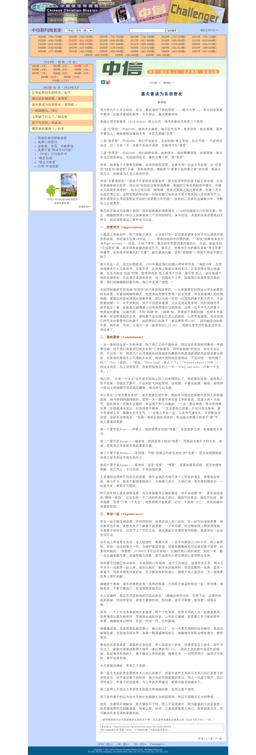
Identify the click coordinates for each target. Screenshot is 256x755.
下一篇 (218, 738)
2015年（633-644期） (205, 40)
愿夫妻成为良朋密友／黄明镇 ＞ (55, 104)
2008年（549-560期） (51, 47)
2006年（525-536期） (113, 47)
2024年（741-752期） (113, 36)
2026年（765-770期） (51, 36)
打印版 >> (155, 82)
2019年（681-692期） (82, 40)
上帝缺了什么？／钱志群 (50, 116)
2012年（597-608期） (113, 44)
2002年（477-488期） (51, 51)
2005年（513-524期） (143, 47)
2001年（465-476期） (82, 51)
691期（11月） (73, 76)
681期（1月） (40, 65)
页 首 (201, 738)
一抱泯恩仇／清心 (45, 110)
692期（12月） (61, 80)
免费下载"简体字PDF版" (55, 150)
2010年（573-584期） (174, 44)
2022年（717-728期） (174, 36)
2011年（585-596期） (143, 44)
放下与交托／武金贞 (46, 122)
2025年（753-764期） (82, 36)
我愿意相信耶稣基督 (52, 138)
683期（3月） (82, 65)
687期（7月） (40, 73)
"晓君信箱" (46, 158)
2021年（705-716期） (205, 36)
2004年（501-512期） (174, 47)
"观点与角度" (47, 162)
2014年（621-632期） (51, 44)
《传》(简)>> (139, 744)
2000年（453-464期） (113, 51)
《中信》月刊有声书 (52, 154)
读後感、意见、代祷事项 (55, 146)
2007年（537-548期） (82, 47)
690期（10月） (50, 76)
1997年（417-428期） (205, 51)
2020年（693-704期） (51, 40)
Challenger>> (157, 744)
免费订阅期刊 (47, 142)
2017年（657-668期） (143, 40)
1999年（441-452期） (143, 51)
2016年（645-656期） (174, 40)
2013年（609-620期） (82, 44)
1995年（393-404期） (128, 55)
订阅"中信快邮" (49, 166)
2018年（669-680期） (113, 40)
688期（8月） (61, 73)
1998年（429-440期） (174, 51)
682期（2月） (61, 65)
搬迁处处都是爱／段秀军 (50, 98)
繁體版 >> (169, 82)
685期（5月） (61, 69)
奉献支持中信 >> (209, 30)
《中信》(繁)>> (104, 744)
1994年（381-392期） (159, 55)
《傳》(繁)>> (123, 744)
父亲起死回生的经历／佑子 (51, 92)
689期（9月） (82, 73)
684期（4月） (40, 69)
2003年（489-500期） (205, 47)
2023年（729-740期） (143, 36)
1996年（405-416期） (97, 55)
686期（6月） (82, 69)
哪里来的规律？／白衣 (48, 128)
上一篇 (209, 738)
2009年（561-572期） (205, 44)
